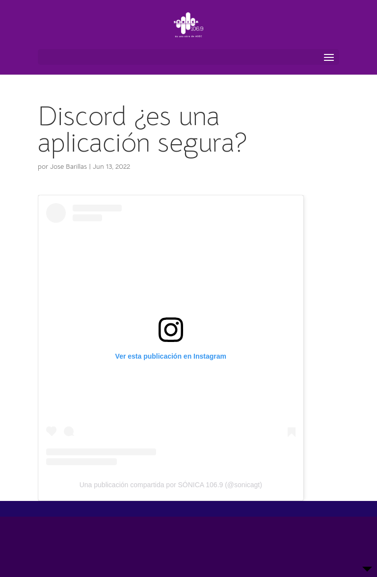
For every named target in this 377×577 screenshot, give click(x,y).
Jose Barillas (68, 166)
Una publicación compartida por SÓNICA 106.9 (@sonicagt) (171, 485)
